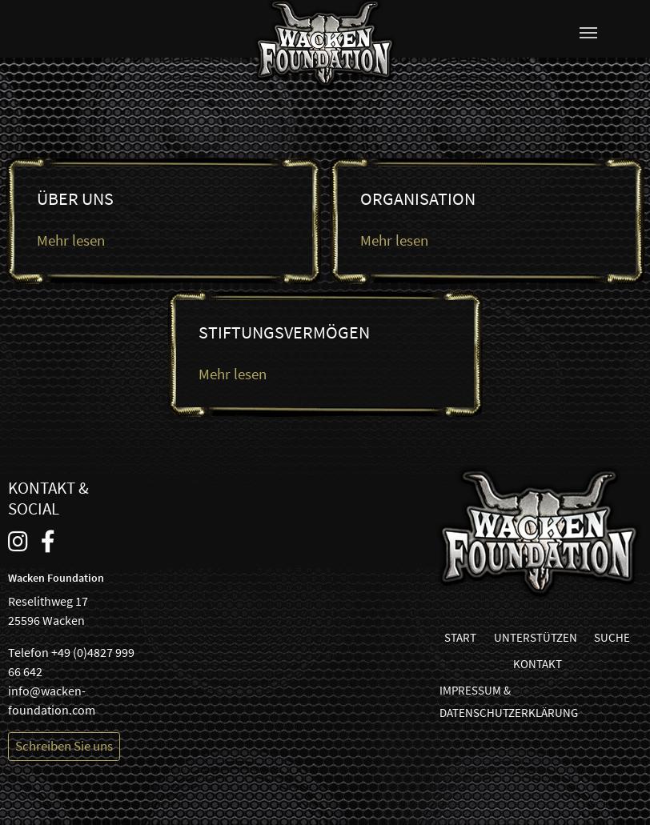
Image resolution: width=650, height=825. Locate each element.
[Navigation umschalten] (588, 32)
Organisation (417, 199)
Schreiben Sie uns (64, 746)
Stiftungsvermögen (284, 332)
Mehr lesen (71, 240)
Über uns (75, 199)
